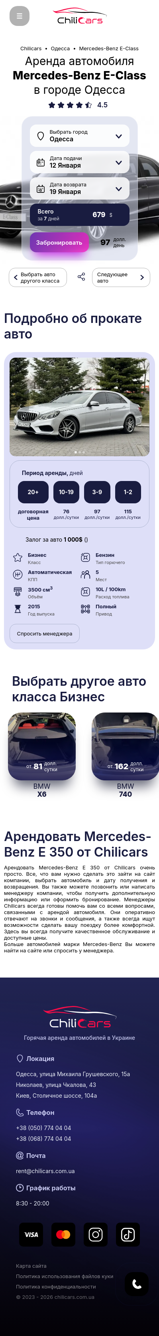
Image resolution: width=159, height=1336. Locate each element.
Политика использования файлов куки (64, 1276)
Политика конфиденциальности (56, 1286)
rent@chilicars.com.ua (45, 1171)
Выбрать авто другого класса (40, 277)
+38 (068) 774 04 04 (43, 1138)
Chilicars (30, 48)
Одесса (60, 48)
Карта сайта (31, 1266)
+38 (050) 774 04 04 (43, 1127)
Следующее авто (112, 277)
